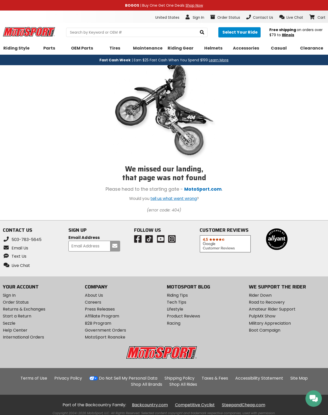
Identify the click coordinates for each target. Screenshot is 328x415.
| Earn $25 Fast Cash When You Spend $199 (164, 60)
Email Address (84, 237)
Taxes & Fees (215, 378)
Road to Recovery (267, 302)
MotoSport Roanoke (105, 337)
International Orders (23, 337)
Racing (173, 323)
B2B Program (98, 323)
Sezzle (9, 323)
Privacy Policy (68, 378)
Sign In (9, 295)
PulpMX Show (262, 316)
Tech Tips (176, 302)
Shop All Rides (183, 384)
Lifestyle (175, 309)
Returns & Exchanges (24, 309)
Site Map (299, 378)
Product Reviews (183, 316)
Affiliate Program (102, 316)
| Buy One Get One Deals (164, 5)
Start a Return (17, 316)
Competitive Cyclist (195, 405)
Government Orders (105, 330)
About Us (94, 295)
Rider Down (260, 295)
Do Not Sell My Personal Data (128, 378)
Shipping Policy (179, 378)
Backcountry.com (150, 405)
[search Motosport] (137, 32)
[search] (202, 32)
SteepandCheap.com (243, 405)
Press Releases (100, 309)
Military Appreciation (270, 323)
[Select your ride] (239, 32)
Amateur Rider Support (272, 309)
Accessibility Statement (259, 378)
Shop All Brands (146, 384)
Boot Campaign (264, 330)
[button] (291, 17)
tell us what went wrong (173, 198)
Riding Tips (177, 295)
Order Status (16, 302)
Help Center (15, 330)
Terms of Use (33, 378)
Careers (93, 302)
